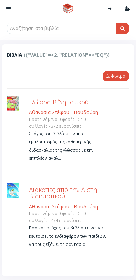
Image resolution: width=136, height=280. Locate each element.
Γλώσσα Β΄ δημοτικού (59, 102)
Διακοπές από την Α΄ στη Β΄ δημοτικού (63, 192)
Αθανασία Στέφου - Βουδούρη (63, 112)
